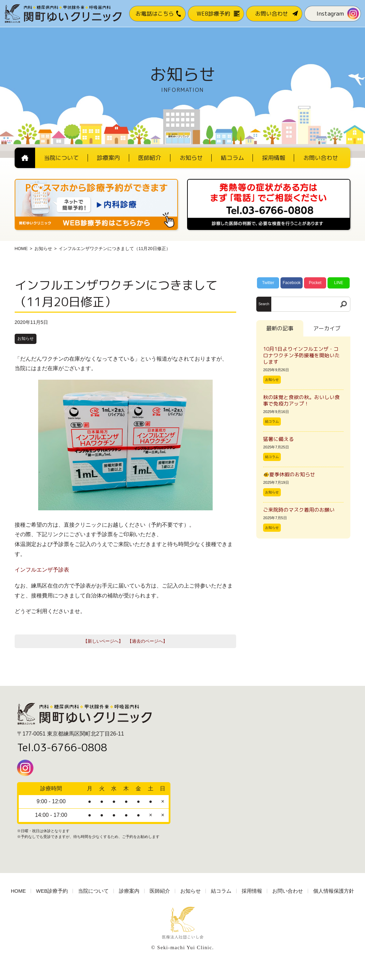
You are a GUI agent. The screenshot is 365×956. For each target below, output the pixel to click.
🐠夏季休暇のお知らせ (289, 474)
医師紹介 (160, 891)
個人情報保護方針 (333, 891)
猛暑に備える (278, 439)
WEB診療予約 (52, 891)
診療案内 (129, 891)
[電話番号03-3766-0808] (268, 181)
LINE (338, 282)
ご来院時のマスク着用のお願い (299, 509)
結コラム (272, 421)
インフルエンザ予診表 (42, 570)
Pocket (315, 282)
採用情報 (252, 891)
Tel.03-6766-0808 (62, 747)
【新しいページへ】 (103, 641)
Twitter (268, 282)
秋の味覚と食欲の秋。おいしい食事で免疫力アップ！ (301, 400)
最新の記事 (279, 328)
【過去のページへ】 (147, 641)
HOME (21, 248)
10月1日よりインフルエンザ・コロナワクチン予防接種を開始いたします (301, 355)
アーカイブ (326, 328)
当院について (93, 891)
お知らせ (43, 248)
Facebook (292, 282)
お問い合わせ (287, 891)
